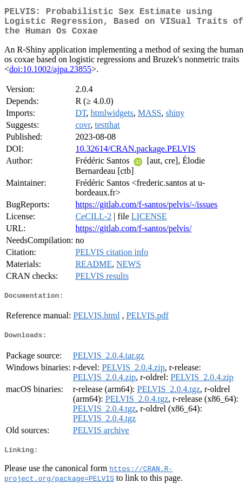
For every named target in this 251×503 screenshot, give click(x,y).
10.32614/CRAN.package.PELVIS (135, 155)
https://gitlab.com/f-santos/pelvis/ (133, 234)
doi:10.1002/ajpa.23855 (50, 75)
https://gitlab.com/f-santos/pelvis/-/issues (146, 210)
